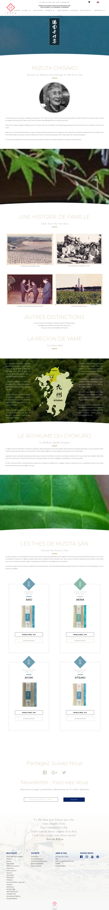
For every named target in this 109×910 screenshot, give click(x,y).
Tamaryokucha (11, 868)
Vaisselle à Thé (11, 892)
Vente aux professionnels (39, 859)
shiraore (9, 871)
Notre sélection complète (14, 854)
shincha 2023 (38, 10)
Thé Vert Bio (10, 873)
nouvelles (74, 10)
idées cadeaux (63, 10)
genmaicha (10, 885)
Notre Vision (35, 854)
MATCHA (17, 10)
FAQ (57, 857)
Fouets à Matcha (11, 896)
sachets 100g (10, 887)
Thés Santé (9, 875)
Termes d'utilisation (37, 861)
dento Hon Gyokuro (13, 864)
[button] (26, 10)
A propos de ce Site (62, 854)
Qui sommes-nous (37, 857)
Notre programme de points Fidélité (65, 860)
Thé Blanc (9, 878)
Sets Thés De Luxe (12, 889)
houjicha (9, 882)
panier (59, 16)
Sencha (8, 859)
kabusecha (10, 861)
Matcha (8, 857)
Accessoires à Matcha (13, 894)
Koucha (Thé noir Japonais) (15, 880)
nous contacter (36, 864)
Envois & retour (61, 864)
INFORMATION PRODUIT (29, 638)
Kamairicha (10, 866)
